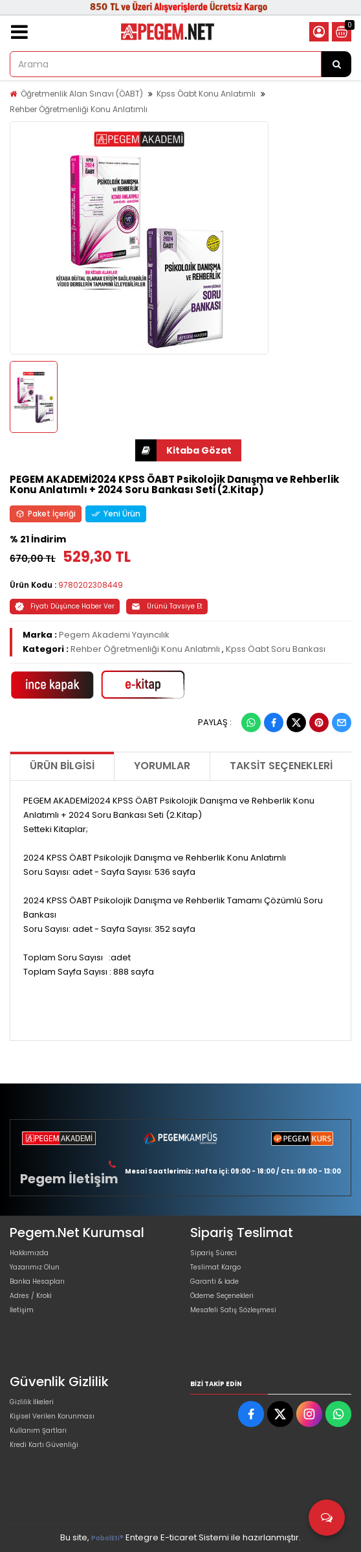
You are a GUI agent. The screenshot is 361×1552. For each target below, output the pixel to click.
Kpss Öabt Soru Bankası (275, 649)
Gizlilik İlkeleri (32, 1402)
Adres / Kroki (31, 1296)
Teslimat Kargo (215, 1267)
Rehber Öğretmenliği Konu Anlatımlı (79, 109)
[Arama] (336, 64)
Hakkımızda (29, 1253)
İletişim (22, 1310)
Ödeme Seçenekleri (222, 1296)
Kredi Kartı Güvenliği (44, 1445)
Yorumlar (162, 765)
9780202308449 (90, 584)
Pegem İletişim (69, 1179)
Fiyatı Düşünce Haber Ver (65, 606)
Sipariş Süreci (213, 1253)
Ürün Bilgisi (62, 765)
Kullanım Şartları (38, 1430)
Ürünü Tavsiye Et (166, 606)
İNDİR (146, 450)
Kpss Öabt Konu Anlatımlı (206, 93)
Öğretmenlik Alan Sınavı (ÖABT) (82, 93)
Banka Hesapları (37, 1281)
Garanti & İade (214, 1281)
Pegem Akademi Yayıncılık (114, 635)
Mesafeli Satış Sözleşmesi (233, 1310)
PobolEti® (107, 1538)
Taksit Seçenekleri (281, 765)
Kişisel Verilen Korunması (52, 1416)
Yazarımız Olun (35, 1267)
